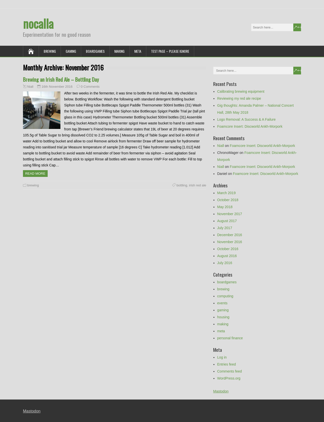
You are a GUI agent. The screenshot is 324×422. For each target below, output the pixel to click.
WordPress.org (228, 378)
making (119, 51)
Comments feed (229, 371)
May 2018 (224, 207)
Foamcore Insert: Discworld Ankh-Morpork (249, 126)
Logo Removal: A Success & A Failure (246, 119)
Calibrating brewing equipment (240, 91)
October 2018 (227, 200)
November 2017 (229, 214)
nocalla (38, 23)
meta (137, 51)
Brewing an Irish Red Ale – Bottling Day (61, 79)
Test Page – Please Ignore (170, 51)
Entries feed (226, 364)
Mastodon (220, 391)
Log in (222, 357)
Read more (35, 173)
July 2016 (224, 263)
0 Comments (90, 86)
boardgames (95, 51)
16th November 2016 (56, 86)
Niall (30, 86)
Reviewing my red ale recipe (239, 98)
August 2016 (227, 256)
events (222, 303)
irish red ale (197, 185)
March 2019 (226, 193)
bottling (181, 185)
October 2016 (227, 249)
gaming (71, 51)
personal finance (230, 338)
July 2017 (224, 228)
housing (223, 317)
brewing (50, 51)
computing (225, 296)
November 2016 (229, 242)
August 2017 (227, 221)
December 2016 (229, 235)
